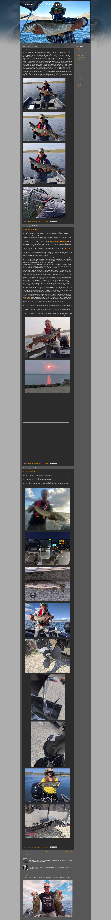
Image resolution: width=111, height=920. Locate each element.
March (79, 76)
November (80, 53)
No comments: (45, 221)
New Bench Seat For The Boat (35, 865)
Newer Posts (27, 852)
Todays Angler (26, 298)
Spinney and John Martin (30, 471)
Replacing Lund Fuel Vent (34, 858)
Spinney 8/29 (26, 49)
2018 (78, 82)
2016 (78, 86)
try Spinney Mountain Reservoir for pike (59, 241)
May (79, 73)
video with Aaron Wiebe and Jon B (46, 232)
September (80, 57)
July (79, 69)
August (79, 59)
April (79, 74)
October (80, 55)
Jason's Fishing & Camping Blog (46, 4)
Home (48, 852)
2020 (78, 50)
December (80, 52)
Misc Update (26, 875)
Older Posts (68, 852)
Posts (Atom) (31, 854)
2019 (78, 81)
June (79, 71)
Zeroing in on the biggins (30, 229)
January (80, 78)
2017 (78, 84)
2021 (78, 48)
